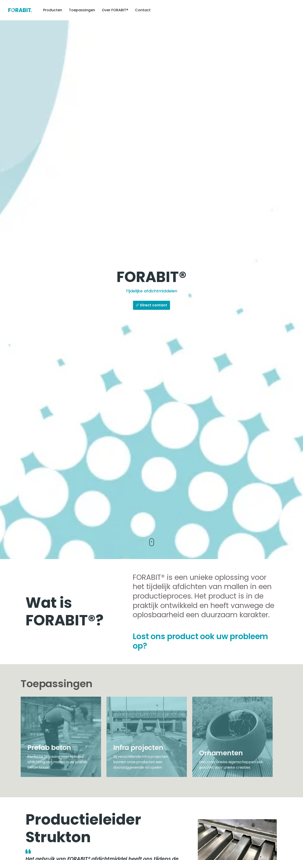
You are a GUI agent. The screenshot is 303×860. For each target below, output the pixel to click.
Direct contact (151, 305)
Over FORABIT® (115, 10)
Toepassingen (82, 10)
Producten (52, 10)
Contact (143, 10)
